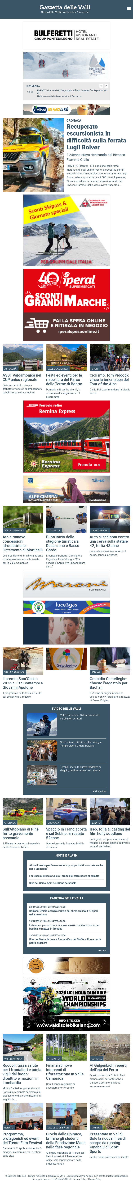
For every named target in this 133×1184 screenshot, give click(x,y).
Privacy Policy (79, 1179)
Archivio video (99, 791)
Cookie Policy (94, 1179)
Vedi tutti (102, 950)
